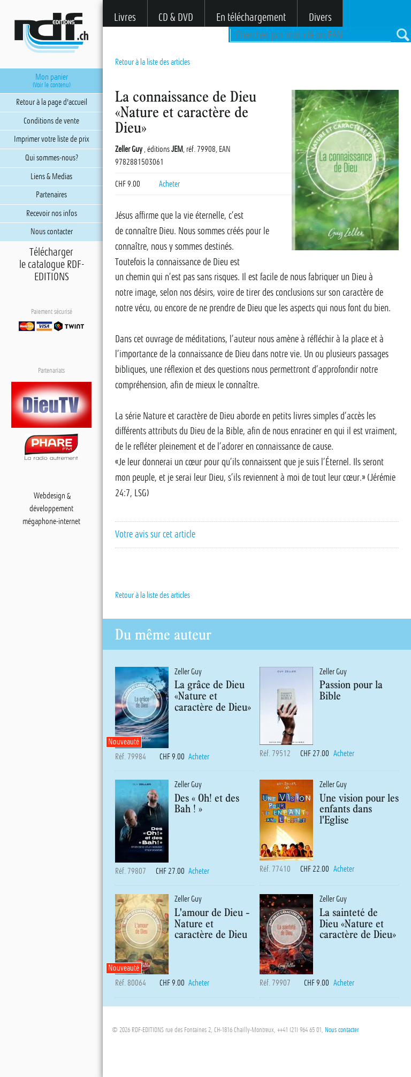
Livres (125, 17)
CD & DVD (175, 17)
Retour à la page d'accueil (51, 102)
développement (51, 509)
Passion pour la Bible (351, 690)
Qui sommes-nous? (51, 158)
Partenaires (51, 194)
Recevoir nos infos (51, 213)
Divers (320, 17)
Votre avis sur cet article (155, 534)
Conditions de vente (51, 121)
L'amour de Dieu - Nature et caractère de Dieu (212, 923)
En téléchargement (251, 17)
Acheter (169, 184)
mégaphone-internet (51, 522)
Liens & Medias (51, 176)
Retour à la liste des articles (152, 62)
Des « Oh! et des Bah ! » (206, 803)
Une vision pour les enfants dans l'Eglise (359, 808)
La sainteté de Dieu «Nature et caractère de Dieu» (357, 923)
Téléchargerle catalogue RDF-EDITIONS (51, 264)
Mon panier (51, 80)
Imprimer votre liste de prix (51, 139)
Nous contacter (342, 1030)
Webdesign (49, 496)
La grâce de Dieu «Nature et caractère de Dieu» (212, 695)
